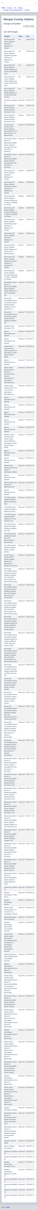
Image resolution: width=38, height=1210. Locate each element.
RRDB (3, 8)
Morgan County (8, 10)
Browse (9, 8)
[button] (35, 3)
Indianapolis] (18, 10)
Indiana (20, 8)
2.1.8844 (7, 1207)
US (15, 8)
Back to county (28, 26)
